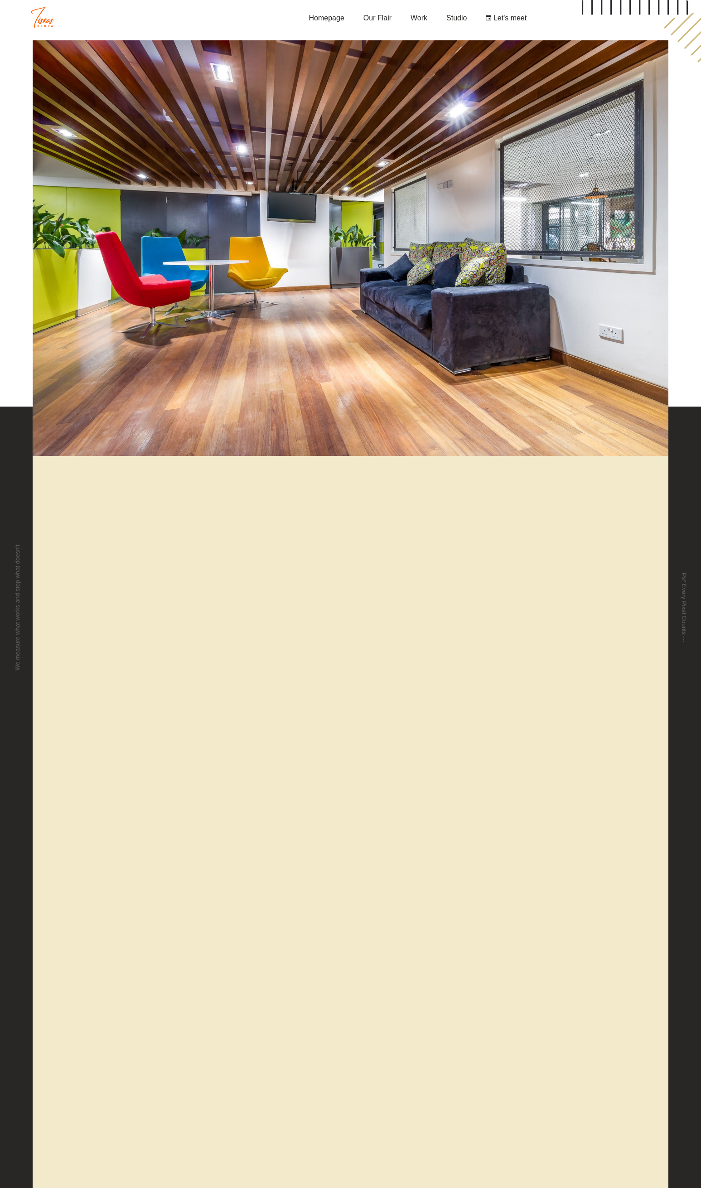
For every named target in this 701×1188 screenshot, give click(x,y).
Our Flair (377, 18)
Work (419, 18)
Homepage (326, 18)
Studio (456, 18)
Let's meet (506, 18)
